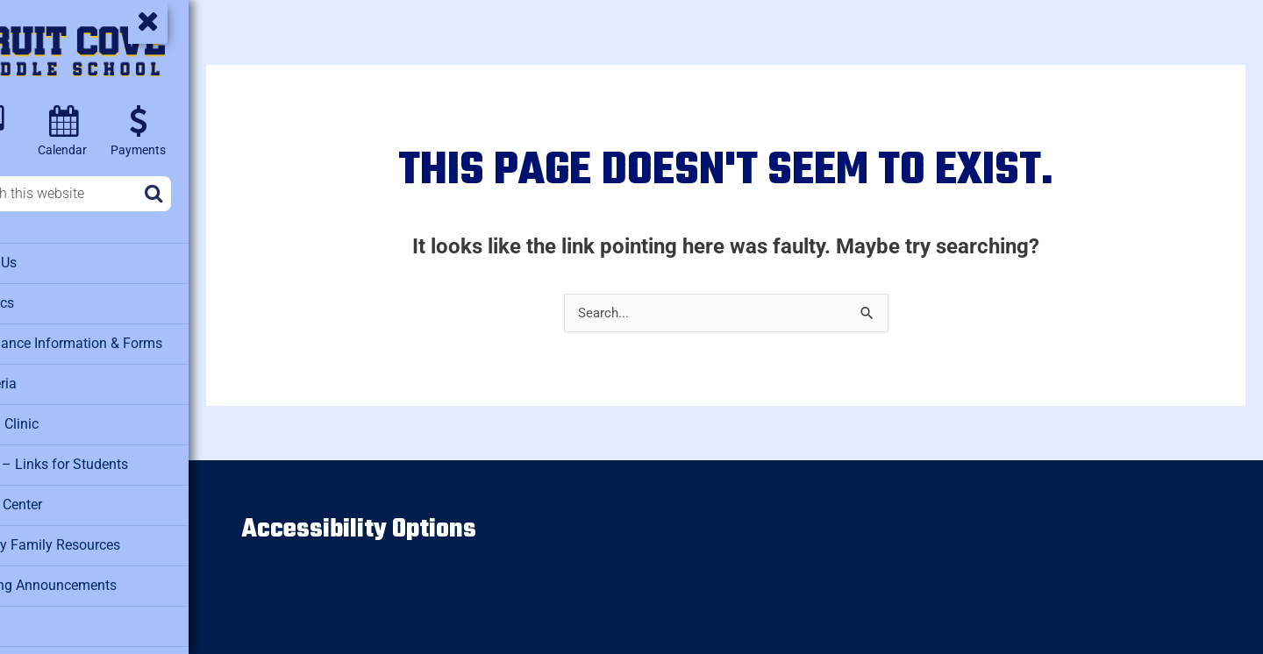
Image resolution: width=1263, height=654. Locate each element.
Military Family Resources (93, 538)
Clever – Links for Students (97, 459)
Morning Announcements (91, 578)
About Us (45, 262)
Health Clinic (55, 420)
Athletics (44, 301)
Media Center (57, 499)
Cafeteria (44, 380)
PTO (30, 617)
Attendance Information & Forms (113, 341)
